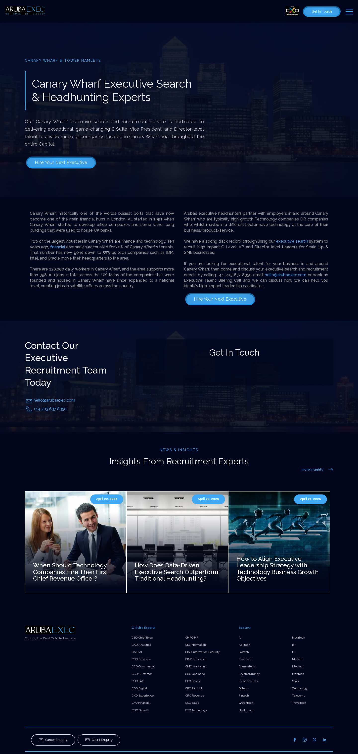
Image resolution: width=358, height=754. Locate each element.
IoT (294, 644)
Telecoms (298, 695)
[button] (53, 740)
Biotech (244, 652)
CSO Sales (192, 702)
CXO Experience (143, 695)
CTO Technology (196, 710)
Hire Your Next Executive (61, 162)
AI (240, 637)
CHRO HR (191, 637)
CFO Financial (141, 702)
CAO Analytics (141, 644)
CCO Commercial (143, 666)
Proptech (298, 674)
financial (57, 247)
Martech (297, 659)
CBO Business (141, 659)
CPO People (193, 681)
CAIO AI (137, 652)
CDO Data (138, 681)
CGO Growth (140, 710)
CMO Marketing (196, 666)
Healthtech (246, 710)
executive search (292, 241)
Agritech (244, 644)
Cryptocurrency (249, 674)
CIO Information (195, 644)
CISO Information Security (202, 652)
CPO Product (193, 688)
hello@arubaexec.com (285, 274)
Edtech (243, 688)
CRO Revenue (194, 695)
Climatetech (247, 666)
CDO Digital (139, 688)
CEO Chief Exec (142, 637)
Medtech (298, 666)
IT (293, 652)
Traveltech (299, 702)
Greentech (246, 702)
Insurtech (298, 637)
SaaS (295, 681)
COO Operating (195, 674)
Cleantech (245, 659)
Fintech (244, 695)
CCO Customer (142, 674)
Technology (300, 688)
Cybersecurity (248, 681)
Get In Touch (322, 11)
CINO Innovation (196, 659)
